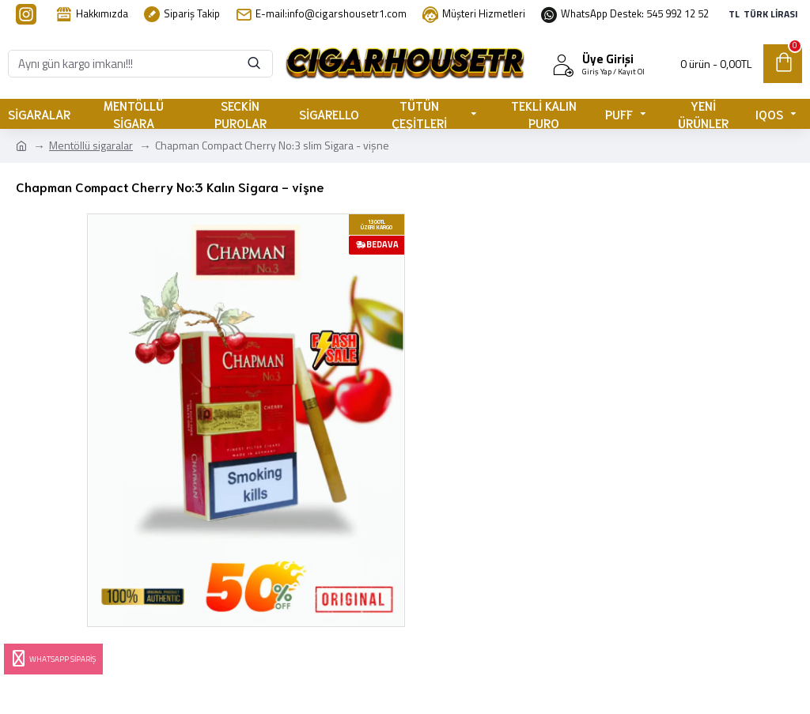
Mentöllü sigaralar (91, 145)
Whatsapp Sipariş (52, 659)
